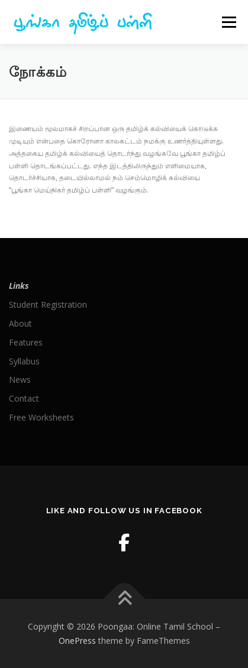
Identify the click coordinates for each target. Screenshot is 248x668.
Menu (228, 22)
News (20, 379)
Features (26, 342)
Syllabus (24, 361)
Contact (24, 398)
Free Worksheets (41, 417)
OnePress (77, 640)
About (20, 323)
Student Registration (48, 304)
